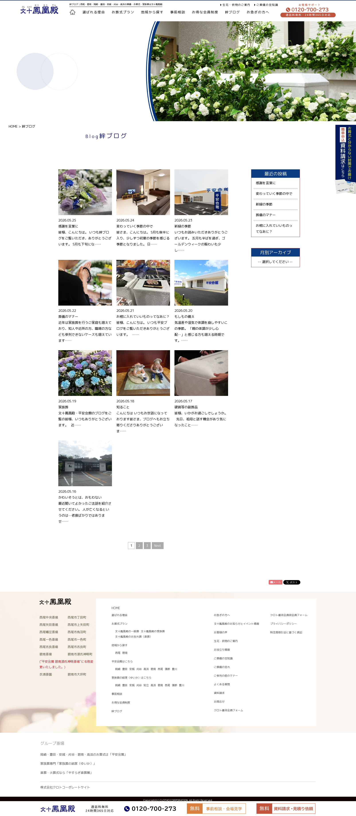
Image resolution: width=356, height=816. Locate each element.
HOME (13, 126)
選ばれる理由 (93, 12)
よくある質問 (222, 684)
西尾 (117, 653)
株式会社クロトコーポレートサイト (65, 787)
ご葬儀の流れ (222, 667)
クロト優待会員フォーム (228, 710)
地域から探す (152, 12)
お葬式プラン (119, 624)
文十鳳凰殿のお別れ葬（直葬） (133, 636)
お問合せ (219, 701)
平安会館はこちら (122, 661)
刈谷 (139, 669)
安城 (132, 669)
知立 (146, 685)
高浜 (146, 669)
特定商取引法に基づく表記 (286, 632)
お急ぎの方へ (258, 12)
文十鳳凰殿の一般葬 (127, 631)
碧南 (124, 653)
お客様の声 (220, 632)
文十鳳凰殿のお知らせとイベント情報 (236, 624)
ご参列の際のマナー (226, 676)
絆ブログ (232, 12)
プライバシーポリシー (283, 624)
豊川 (174, 669)
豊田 (124, 669)
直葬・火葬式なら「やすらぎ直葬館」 (66, 773)
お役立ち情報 (222, 650)
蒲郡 (167, 669)
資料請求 (219, 693)
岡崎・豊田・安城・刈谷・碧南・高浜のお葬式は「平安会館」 (83, 754)
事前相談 (177, 12)
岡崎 (117, 669)
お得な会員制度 (205, 12)
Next (157, 545)
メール (275, 582)
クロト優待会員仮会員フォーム (288, 615)
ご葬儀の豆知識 (267, 5)
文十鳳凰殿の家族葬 (153, 631)
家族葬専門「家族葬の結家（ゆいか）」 (68, 763)
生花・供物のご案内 (236, 5)
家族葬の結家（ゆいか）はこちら (131, 678)
